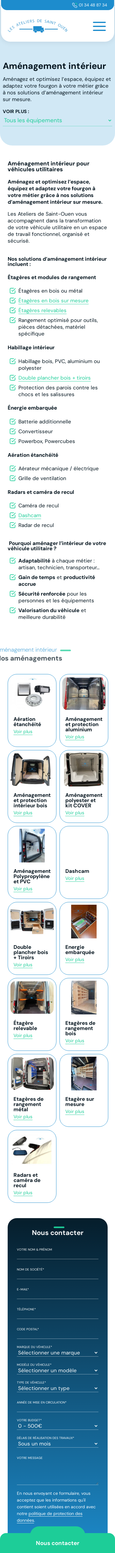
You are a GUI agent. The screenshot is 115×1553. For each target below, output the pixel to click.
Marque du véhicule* (57, 1350)
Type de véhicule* (57, 1386)
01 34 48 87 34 (93, 5)
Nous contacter (57, 1543)
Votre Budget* (57, 1423)
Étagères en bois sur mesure (53, 300)
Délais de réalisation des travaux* (57, 1441)
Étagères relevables (42, 310)
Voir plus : (16, 111)
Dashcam (29, 515)
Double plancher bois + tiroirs (54, 377)
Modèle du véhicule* (57, 1368)
